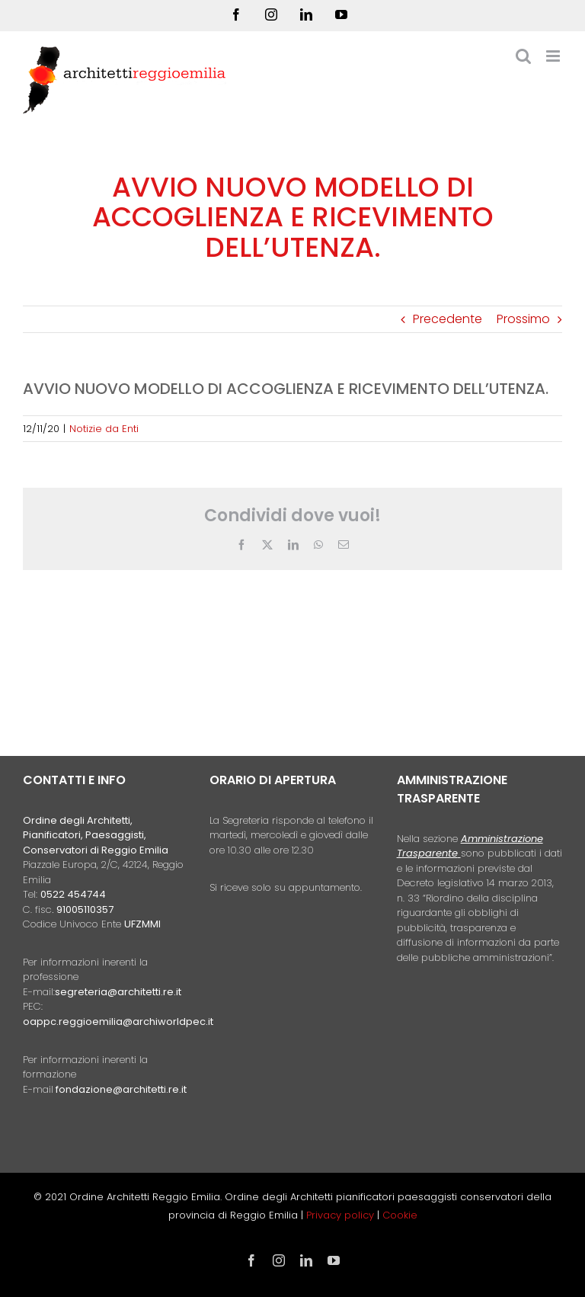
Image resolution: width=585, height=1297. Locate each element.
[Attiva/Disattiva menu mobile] (554, 56)
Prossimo (523, 319)
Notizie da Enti (104, 428)
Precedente (447, 319)
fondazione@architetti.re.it (121, 1089)
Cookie (399, 1215)
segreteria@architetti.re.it (118, 992)
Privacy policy (341, 1215)
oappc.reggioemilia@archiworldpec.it (118, 1021)
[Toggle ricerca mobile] (523, 56)
